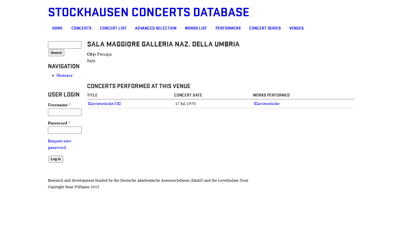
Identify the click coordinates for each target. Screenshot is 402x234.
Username (21, 105)
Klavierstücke (279, 104)
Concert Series (227, 28)
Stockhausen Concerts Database (111, 12)
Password (21, 123)
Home (20, 28)
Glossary (27, 75)
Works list (158, 28)
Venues (259, 28)
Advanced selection (118, 28)
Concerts (44, 28)
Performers (190, 28)
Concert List (75, 28)
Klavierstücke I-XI (76, 104)
